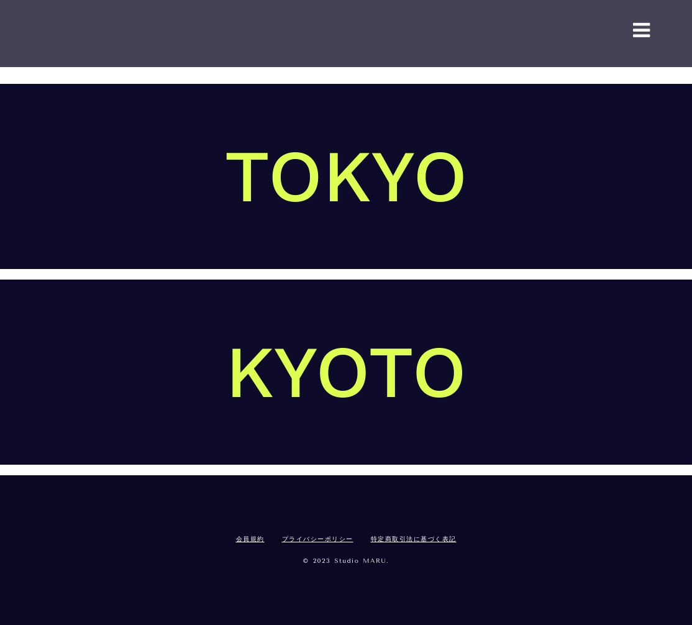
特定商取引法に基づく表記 (414, 539)
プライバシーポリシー (317, 539)
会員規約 (250, 539)
